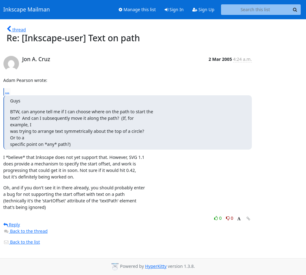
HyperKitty (156, 266)
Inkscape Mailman (26, 9)
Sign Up (203, 9)
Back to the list (21, 242)
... (7, 91)
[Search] (295, 9)
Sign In (174, 9)
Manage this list (137, 9)
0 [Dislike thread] (229, 218)
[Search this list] (255, 9)
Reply (11, 225)
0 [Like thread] (218, 218)
